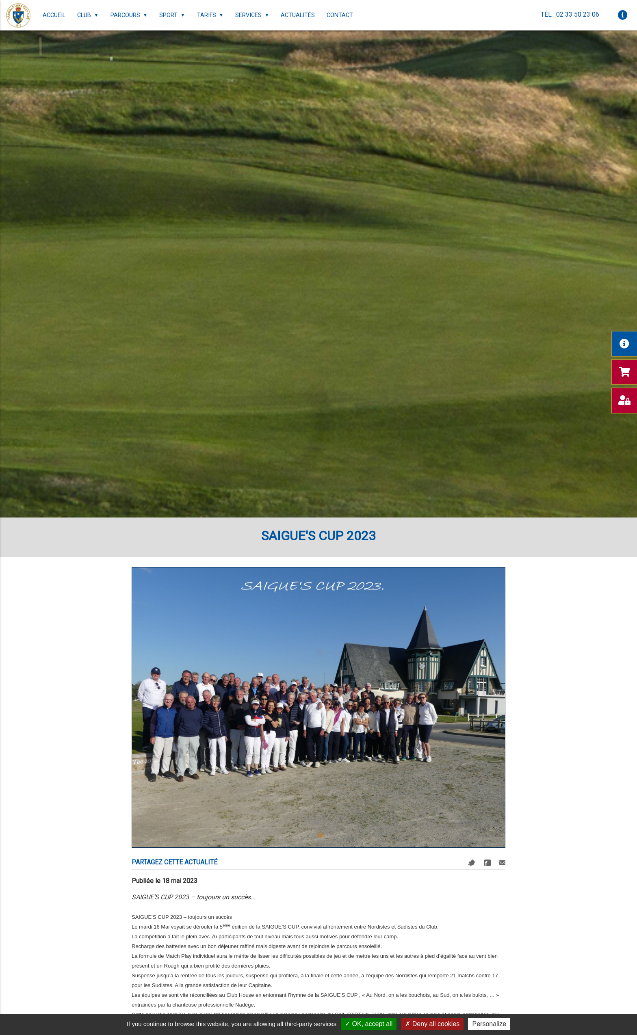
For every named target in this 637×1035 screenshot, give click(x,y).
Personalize (489, 1023)
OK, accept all (368, 1023)
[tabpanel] (318, 707)
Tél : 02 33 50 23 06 (570, 14)
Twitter (472, 863)
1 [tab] (320, 835)
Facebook (487, 863)
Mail (502, 862)
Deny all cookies (432, 1023)
